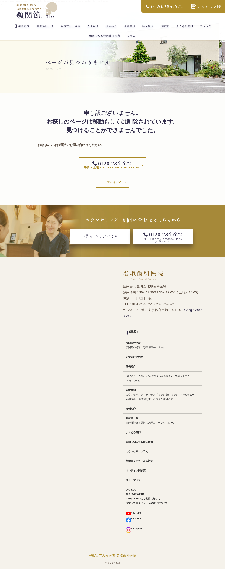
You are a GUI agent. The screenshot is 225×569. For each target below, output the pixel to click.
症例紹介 (148, 26)
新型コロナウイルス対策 (139, 461)
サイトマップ (133, 480)
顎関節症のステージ (154, 347)
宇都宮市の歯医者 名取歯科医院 (112, 555)
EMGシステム (182, 376)
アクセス (205, 26)
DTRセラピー (187, 394)
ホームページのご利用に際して (143, 498)
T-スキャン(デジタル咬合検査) (155, 376)
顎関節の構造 (133, 347)
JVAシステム (133, 380)
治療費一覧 (132, 418)
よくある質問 (184, 26)
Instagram (134, 530)
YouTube (133, 513)
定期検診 (131, 399)
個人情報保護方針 (136, 494)
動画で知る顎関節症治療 (104, 35)
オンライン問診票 (136, 470)
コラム (131, 35)
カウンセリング (134, 394)
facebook (134, 520)
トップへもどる (111, 182)
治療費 (165, 26)
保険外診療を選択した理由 (140, 422)
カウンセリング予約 (137, 451)
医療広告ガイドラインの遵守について (147, 503)
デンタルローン (166, 422)
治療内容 (129, 26)
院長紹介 (93, 26)
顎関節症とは (45, 26)
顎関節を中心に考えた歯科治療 (156, 399)
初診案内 (22, 26)
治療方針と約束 (71, 26)
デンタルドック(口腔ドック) (161, 394)
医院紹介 (111, 26)
